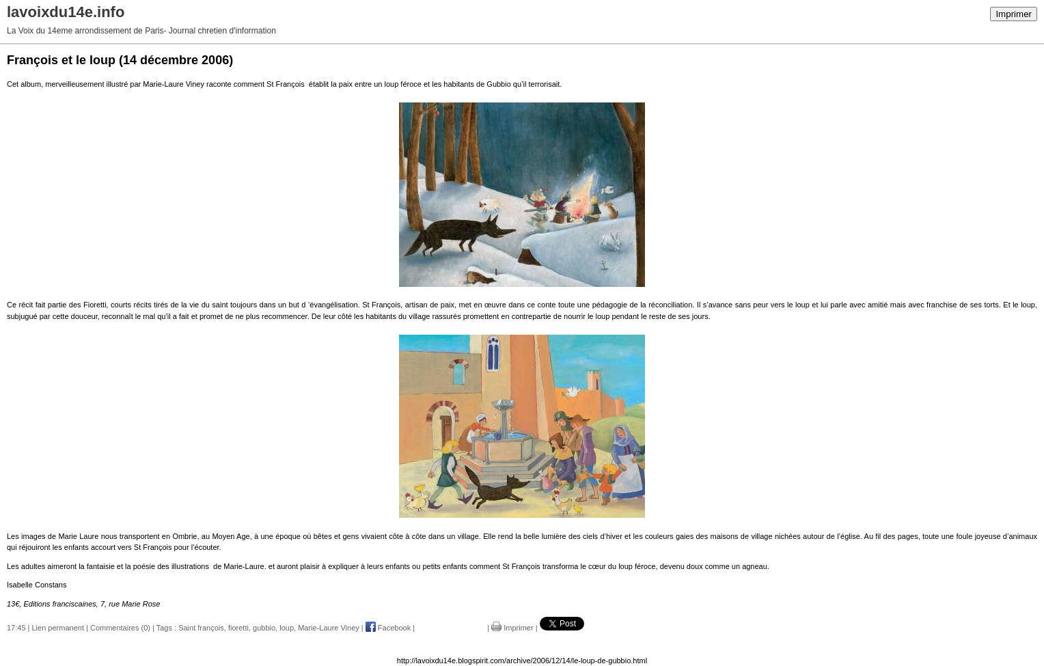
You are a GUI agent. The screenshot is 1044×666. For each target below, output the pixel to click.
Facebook (388, 628)
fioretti (238, 628)
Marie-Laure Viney (328, 628)
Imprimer (1013, 14)
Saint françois (201, 628)
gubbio (264, 628)
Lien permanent (58, 628)
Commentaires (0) (120, 628)
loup (286, 628)
